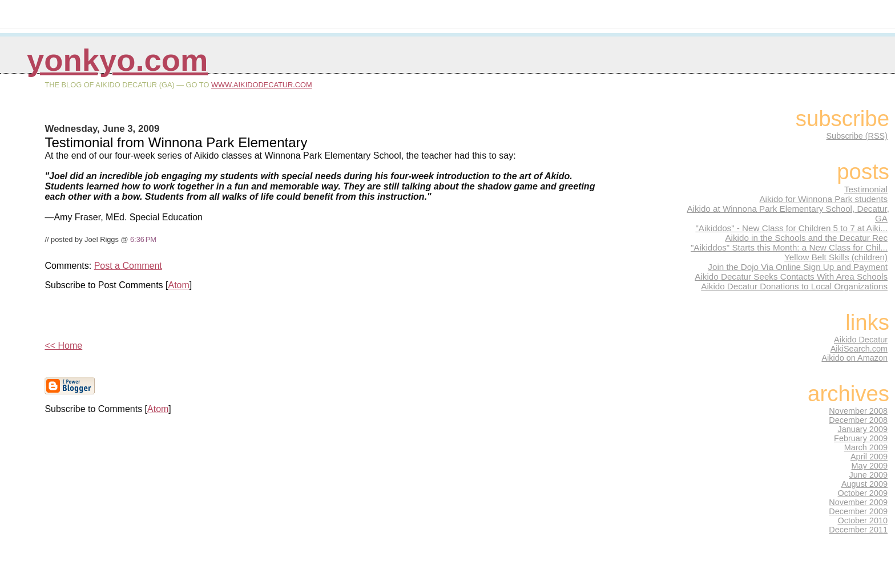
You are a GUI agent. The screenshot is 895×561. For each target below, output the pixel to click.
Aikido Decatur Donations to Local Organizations (794, 286)
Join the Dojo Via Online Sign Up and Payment (798, 267)
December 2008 (858, 420)
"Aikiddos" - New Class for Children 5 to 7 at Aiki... (791, 228)
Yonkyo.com (117, 60)
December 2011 (858, 529)
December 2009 (858, 511)
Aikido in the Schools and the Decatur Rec (806, 238)
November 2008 (858, 410)
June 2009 (868, 474)
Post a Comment (128, 266)
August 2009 (864, 484)
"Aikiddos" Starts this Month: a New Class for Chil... (789, 247)
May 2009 (870, 465)
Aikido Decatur (861, 339)
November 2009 (858, 502)
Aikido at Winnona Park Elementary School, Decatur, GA (788, 213)
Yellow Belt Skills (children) (836, 257)
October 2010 (863, 520)
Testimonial (866, 189)
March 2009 (866, 447)
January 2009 (863, 429)
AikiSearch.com (859, 348)
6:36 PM (143, 239)
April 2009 (869, 456)
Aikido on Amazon (854, 357)
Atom (178, 285)
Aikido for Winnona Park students (823, 199)
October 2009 (863, 493)
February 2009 (861, 438)
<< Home (63, 345)
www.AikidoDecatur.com (261, 84)
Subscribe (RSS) (857, 135)
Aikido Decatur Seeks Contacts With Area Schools (791, 276)
